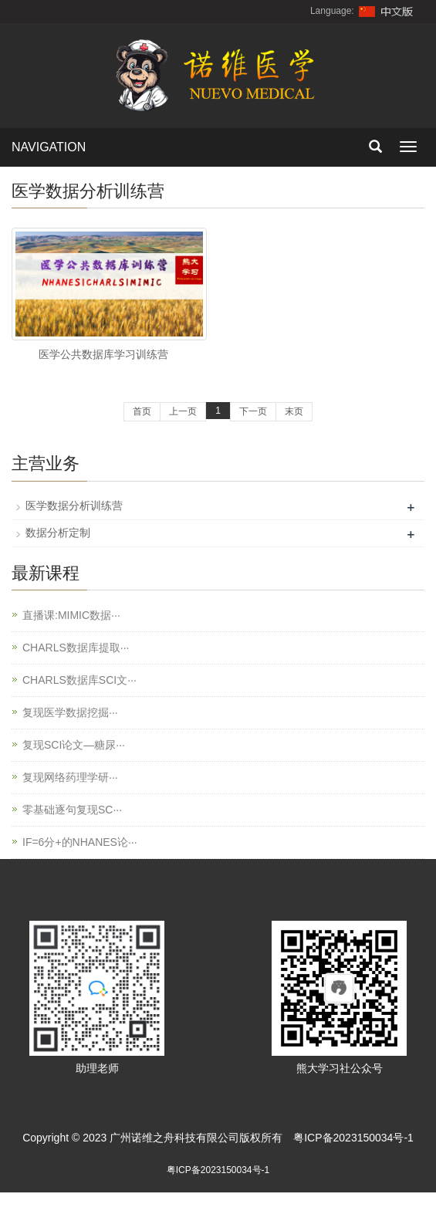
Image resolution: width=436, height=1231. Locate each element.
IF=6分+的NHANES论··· (79, 842)
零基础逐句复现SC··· (72, 809)
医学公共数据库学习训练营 (103, 354)
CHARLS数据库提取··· (75, 647)
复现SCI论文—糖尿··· (73, 745)
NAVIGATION (49, 147)
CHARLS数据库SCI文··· (79, 680)
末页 (294, 411)
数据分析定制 (57, 532)
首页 (142, 411)
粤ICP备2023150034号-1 (353, 1137)
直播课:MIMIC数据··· (71, 615)
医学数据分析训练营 (74, 505)
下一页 (253, 411)
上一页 (183, 411)
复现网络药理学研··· (70, 777)
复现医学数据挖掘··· (70, 712)
